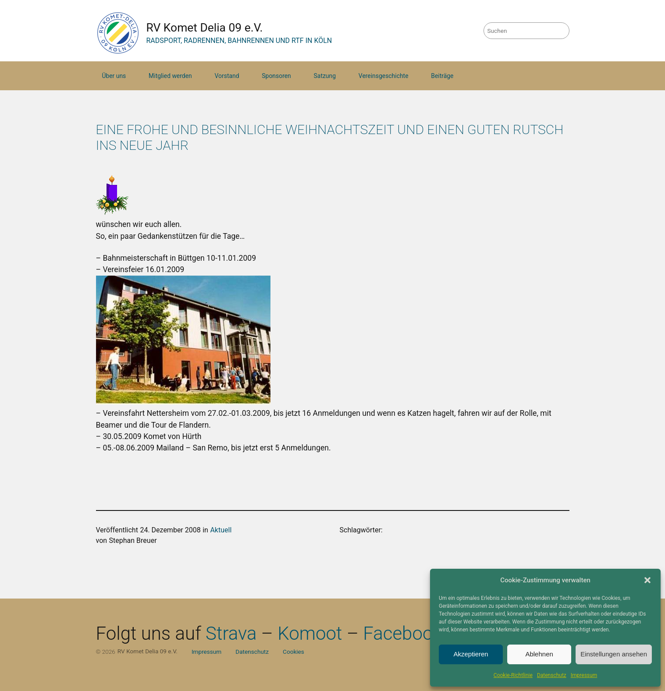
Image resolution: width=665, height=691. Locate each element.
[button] (647, 580)
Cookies (293, 651)
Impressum (584, 675)
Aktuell (220, 530)
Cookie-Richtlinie (513, 675)
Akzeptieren (470, 654)
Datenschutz (551, 675)
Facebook (402, 633)
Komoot (309, 633)
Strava (231, 633)
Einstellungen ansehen (613, 654)
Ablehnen (539, 654)
